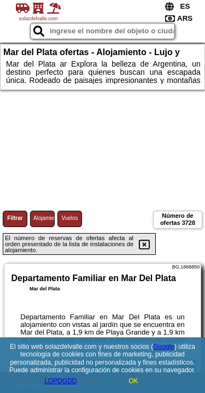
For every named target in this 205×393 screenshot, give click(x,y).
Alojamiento (44, 218)
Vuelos (69, 218)
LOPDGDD (60, 381)
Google (163, 346)
